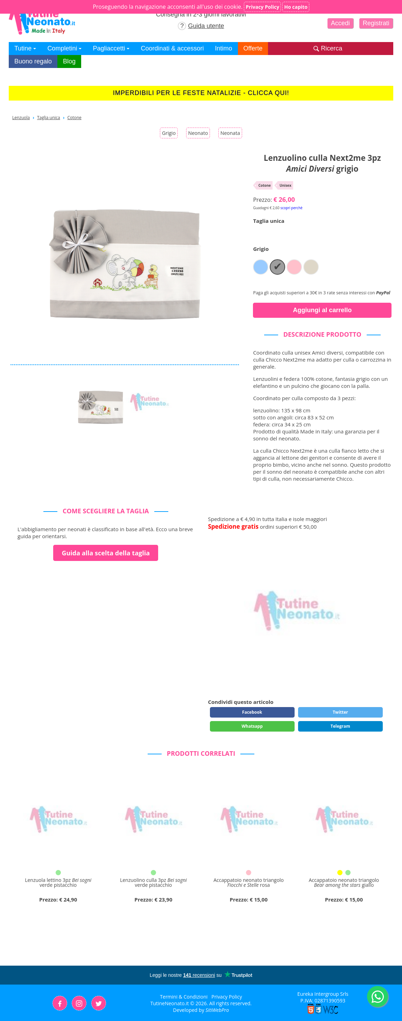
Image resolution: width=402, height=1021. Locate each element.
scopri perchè (291, 207)
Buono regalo (33, 61)
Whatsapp (251, 726)
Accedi (340, 23)
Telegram (340, 726)
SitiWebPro (217, 1010)
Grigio (169, 133)
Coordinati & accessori (172, 48)
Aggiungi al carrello (322, 310)
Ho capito (296, 7)
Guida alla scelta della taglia (106, 553)
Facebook (252, 712)
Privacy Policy (226, 996)
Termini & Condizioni (183, 996)
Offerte (253, 48)
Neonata (230, 133)
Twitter (340, 712)
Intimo (223, 48)
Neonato (198, 133)
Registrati (376, 23)
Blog (69, 61)
